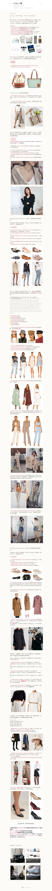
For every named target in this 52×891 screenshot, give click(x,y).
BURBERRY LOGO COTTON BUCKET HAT (20, 728)
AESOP (12, 323)
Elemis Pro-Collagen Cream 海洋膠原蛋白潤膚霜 (22, 31)
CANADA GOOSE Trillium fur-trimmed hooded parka (23, 619)
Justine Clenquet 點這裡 (22, 145)
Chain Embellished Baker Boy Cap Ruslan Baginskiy (23, 327)
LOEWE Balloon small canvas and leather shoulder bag (24, 65)
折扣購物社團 (20, 827)
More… (33, 7)
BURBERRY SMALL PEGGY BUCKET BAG (20, 731)
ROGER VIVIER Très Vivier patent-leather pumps (22, 235)
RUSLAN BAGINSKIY (15, 320)
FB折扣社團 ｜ (16, 7)
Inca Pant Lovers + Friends (17, 410)
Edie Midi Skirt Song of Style (18, 348)
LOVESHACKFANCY (15, 318)
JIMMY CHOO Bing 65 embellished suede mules (22, 230)
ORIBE (12, 324)
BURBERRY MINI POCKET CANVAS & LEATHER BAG (22, 753)
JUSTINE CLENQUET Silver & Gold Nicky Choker (22, 154)
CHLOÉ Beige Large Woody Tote (19, 95)
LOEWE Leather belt (16, 671)
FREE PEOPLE (14, 317)
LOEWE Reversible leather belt (18, 662)
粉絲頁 (18, 830)
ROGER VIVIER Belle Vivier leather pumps (21, 232)
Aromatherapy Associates (17, 34)
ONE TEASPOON (15, 321)
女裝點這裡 (13, 138)
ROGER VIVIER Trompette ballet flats (20, 562)
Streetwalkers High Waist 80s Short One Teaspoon (23, 510)
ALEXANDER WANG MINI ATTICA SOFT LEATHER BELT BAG (24, 757)
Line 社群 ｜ (21, 7)
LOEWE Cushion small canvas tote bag (20, 66)
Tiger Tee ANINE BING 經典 (17, 345)
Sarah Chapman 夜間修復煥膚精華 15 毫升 (20, 30)
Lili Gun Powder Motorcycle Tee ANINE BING (21, 346)
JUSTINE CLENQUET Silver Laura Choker (20, 153)
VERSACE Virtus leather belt (18, 563)
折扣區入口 (13, 25)
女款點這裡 (13, 61)
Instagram (13, 830)
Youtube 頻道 (14, 832)
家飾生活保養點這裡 (15, 141)
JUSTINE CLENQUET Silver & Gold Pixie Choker (22, 157)
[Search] (41, 3)
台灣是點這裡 (14, 623)
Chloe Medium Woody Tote (18, 101)
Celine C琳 (17, 3)
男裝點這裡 (13, 140)
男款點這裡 (13, 62)
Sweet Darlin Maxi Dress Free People (20, 380)
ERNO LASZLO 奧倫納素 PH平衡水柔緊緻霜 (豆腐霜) (22, 33)
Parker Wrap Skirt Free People (18, 349)
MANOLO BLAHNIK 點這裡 (17, 787)
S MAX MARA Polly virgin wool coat (19, 589)
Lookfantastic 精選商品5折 (24, 20)
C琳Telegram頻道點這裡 (16, 833)
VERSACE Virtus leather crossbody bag (20, 565)
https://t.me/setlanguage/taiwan (30, 835)
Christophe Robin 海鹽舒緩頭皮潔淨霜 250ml (21, 28)
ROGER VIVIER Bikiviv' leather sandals (20, 238)
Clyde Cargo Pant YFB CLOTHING (19, 475)
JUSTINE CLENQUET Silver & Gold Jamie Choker (22, 150)
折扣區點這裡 (13, 227)
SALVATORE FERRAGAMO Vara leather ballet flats (22, 241)
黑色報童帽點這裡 (17, 328)
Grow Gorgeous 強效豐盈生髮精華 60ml (20, 27)
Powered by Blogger (26, 887)
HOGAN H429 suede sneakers (18, 244)
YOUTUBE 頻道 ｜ (27, 7)
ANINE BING (14, 315)
